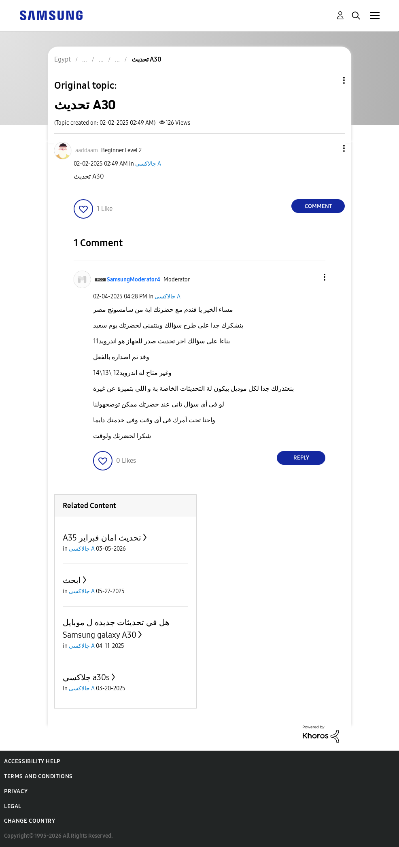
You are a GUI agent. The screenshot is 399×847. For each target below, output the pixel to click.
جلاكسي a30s (86, 677)
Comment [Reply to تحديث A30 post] (318, 206)
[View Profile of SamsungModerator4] (133, 279)
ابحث (72, 580)
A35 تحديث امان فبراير (102, 538)
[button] (330, 148)
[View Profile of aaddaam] (86, 150)
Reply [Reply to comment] (301, 457)
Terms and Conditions (38, 776)
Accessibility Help (32, 761)
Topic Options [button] (330, 80)
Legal (12, 806)
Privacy (16, 791)
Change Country (29, 820)
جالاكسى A (148, 163)
